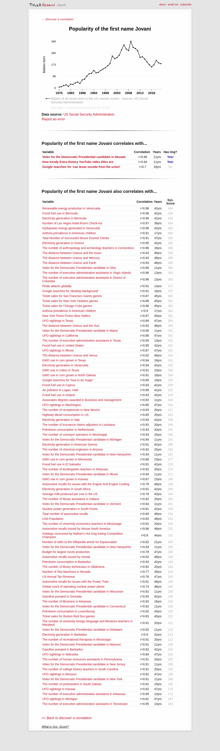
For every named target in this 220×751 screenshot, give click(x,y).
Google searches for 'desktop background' (70, 291)
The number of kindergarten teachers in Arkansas (75, 469)
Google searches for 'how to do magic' (67, 380)
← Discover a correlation (58, 19)
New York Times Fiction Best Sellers (66, 315)
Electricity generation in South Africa (66, 489)
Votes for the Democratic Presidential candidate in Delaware (82, 629)
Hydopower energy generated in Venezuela (71, 228)
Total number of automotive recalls (65, 514)
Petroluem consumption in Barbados (66, 562)
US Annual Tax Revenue (58, 576)
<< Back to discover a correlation (67, 718)
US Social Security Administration (88, 114)
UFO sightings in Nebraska (60, 654)
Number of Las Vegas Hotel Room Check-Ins (72, 223)
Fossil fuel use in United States (63, 345)
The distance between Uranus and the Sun (70, 325)
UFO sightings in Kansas (58, 689)
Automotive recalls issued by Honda (66, 557)
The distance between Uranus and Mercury (71, 258)
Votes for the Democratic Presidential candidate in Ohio (79, 267)
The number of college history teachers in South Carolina (80, 669)
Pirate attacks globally (57, 286)
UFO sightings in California (60, 335)
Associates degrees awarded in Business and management (81, 400)
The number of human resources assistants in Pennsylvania (82, 659)
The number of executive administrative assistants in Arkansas (83, 694)
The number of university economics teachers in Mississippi (82, 523)
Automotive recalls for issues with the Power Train (75, 581)
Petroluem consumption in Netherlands (68, 429)
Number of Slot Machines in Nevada (66, 571)
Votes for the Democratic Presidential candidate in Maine (80, 330)
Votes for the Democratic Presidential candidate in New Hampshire (86, 454)
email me (173, 4)
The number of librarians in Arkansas (66, 601)
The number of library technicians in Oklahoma (73, 566)
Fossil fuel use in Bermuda (60, 213)
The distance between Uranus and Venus (69, 355)
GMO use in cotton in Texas (60, 370)
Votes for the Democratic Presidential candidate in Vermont (81, 504)
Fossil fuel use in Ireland (58, 395)
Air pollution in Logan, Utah (60, 390)
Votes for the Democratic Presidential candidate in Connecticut (84, 606)
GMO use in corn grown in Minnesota (67, 459)
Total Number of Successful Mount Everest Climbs (75, 238)
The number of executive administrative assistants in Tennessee (85, 704)
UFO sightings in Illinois (58, 350)
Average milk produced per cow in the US (70, 494)
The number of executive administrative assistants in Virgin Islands (86, 272)
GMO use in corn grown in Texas (64, 360)
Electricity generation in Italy (61, 419)
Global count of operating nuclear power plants (73, 586)
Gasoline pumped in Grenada (62, 596)
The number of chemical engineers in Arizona (72, 449)
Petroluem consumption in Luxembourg (68, 611)
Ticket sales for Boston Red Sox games (68, 616)
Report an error (53, 119)
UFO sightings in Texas (57, 320)
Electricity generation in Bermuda (64, 218)
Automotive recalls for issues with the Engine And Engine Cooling (85, 484)
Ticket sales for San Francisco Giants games (72, 296)
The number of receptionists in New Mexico (71, 410)
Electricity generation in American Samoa (69, 444)
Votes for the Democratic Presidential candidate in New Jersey (83, 664)
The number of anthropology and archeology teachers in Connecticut (88, 248)
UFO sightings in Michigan (59, 699)
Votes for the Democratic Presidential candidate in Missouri (81, 644)
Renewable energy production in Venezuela (71, 208)
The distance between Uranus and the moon (72, 253)
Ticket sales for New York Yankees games (70, 301)
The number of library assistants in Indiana (70, 499)
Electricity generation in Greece (63, 243)
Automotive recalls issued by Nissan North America (76, 528)
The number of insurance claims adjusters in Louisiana (78, 424)
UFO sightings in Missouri (59, 674)
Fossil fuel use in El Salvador (61, 464)
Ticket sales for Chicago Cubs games (67, 306)
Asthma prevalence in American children (69, 233)
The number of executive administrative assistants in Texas (81, 340)
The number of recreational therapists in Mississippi (76, 639)
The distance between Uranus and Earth (69, 263)
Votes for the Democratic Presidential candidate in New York (82, 679)
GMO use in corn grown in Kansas (65, 479)
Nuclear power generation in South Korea (70, 509)
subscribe (185, 4)
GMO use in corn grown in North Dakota (69, 375)
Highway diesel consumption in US (65, 415)
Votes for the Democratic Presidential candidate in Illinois (80, 474)
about (162, 4)
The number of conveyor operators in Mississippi (74, 434)
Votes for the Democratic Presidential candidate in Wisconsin (82, 591)
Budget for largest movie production (66, 552)
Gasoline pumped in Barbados (62, 649)
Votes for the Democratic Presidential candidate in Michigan (82, 439)
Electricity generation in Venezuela (65, 365)
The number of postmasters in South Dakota (71, 684)
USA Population (52, 518)
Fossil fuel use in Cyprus (58, 385)
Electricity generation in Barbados (64, 634)
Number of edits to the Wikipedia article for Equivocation (79, 542)
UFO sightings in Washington (61, 405)
